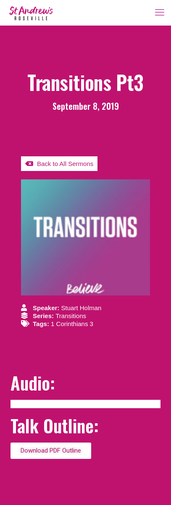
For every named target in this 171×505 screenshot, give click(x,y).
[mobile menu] (160, 12)
